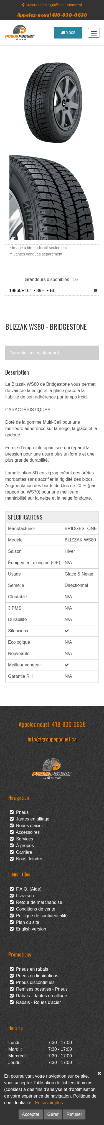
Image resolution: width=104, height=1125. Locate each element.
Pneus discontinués (32, 982)
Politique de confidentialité (39, 915)
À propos (22, 845)
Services (21, 839)
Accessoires (25, 832)
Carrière (21, 852)
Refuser (74, 1114)
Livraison (22, 895)
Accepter (30, 1114)
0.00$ (68, 32)
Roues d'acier (26, 825)
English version (28, 929)
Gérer (53, 1114)
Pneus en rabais (29, 969)
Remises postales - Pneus (39, 989)
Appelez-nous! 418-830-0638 (52, 15)
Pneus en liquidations (34, 975)
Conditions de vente (32, 909)
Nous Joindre (26, 858)
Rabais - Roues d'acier (35, 1002)
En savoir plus (49, 1102)
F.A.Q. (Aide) (25, 889)
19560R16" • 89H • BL (31, 290)
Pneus (19, 812)
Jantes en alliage (29, 819)
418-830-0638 (69, 723)
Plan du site (24, 922)
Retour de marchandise (36, 902)
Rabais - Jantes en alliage (38, 995)
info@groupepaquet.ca (52, 739)
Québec (57, 5)
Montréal (74, 5)
